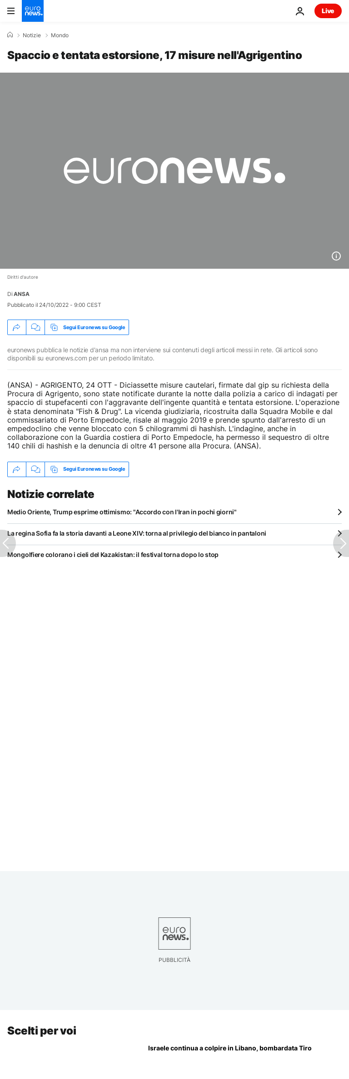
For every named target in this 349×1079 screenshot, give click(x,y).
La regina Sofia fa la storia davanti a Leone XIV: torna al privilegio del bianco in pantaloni (136, 533)
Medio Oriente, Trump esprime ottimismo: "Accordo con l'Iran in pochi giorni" (122, 512)
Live (328, 11)
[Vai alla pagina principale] (33, 11)
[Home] (10, 35)
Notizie (32, 35)
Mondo (60, 35)
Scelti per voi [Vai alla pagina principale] (41, 1030)
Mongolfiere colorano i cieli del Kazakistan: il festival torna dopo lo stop (113, 554)
